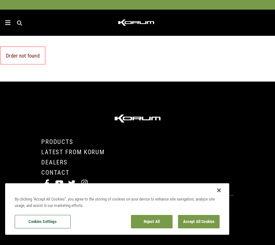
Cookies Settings (42, 221)
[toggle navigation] (8, 23)
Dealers (54, 162)
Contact (55, 172)
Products (57, 142)
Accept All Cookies (198, 221)
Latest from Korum (73, 152)
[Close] (219, 190)
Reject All (152, 221)
